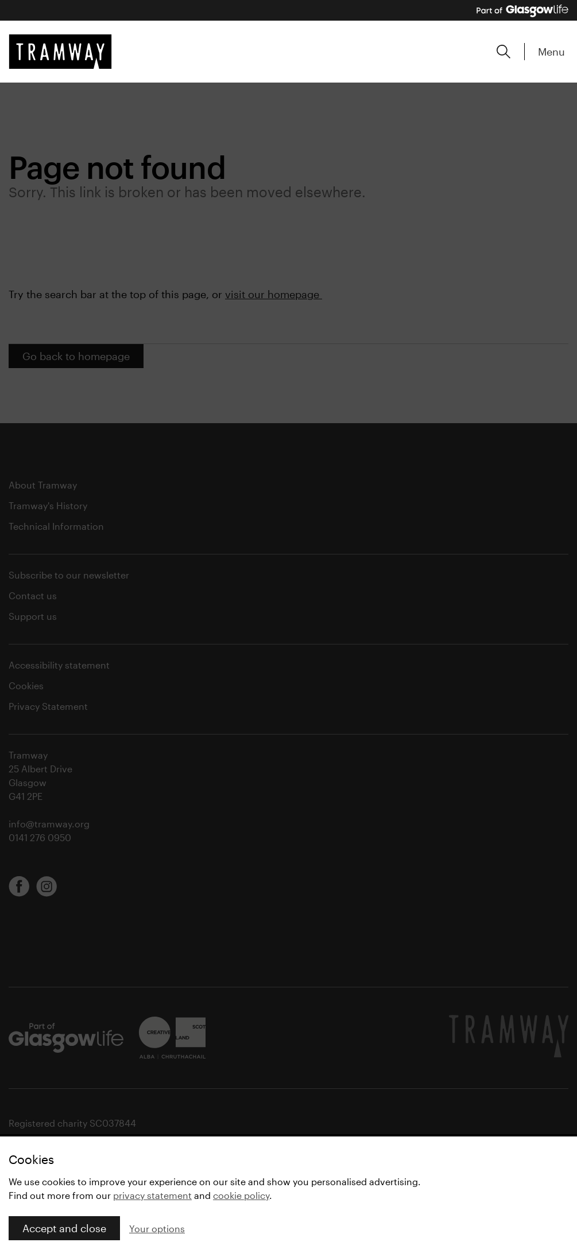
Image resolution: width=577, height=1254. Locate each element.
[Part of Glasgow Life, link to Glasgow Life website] (522, 11)
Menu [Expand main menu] (551, 51)
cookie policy (241, 1195)
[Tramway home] (60, 51)
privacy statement (152, 1195)
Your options (157, 1228)
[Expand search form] (503, 51)
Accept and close (64, 1228)
